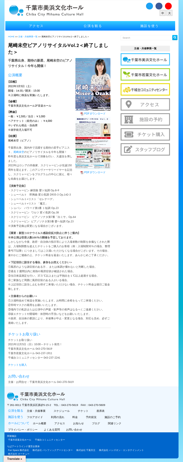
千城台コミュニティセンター (51, 439)
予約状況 (92, 417)
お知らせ (79, 423)
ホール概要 (40, 423)
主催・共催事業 (37, 410)
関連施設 (13, 436)
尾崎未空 (20, 152)
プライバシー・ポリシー (24, 429)
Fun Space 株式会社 (19, 450)
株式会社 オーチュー (20, 454)
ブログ (96, 423)
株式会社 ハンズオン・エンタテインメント (122, 450)
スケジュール (62, 410)
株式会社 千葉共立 (87, 450)
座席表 (101, 410)
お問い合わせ (75, 429)
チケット (84, 410)
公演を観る (94, 26)
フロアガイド (35, 417)
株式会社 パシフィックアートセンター (54, 450)
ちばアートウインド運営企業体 (24, 446)
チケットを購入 (18, 364)
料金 (76, 417)
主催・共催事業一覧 (29, 36)
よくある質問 (53, 429)
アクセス (37, 26)
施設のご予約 (113, 417)
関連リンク (115, 423)
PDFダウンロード (96, 113)
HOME (12, 36)
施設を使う (151, 26)
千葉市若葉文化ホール (21, 439)
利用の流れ (58, 417)
